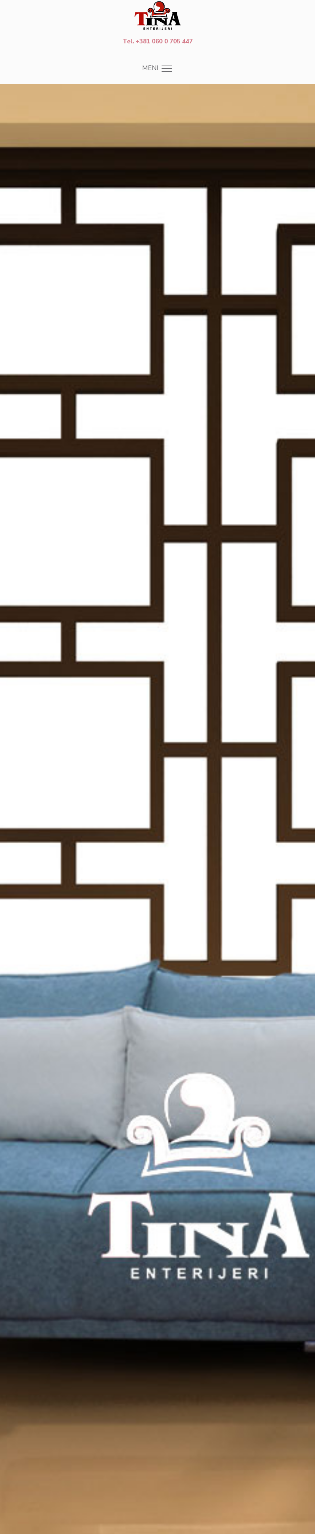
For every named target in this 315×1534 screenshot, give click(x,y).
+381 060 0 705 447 (164, 41)
